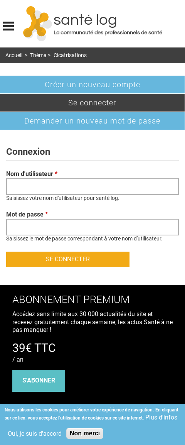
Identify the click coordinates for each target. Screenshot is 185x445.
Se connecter (105, 104)
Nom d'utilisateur (31, 174)
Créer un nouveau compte (92, 84)
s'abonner (38, 380)
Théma (38, 55)
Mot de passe (27, 214)
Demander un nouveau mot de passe (92, 120)
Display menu (8, 25)
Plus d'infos (161, 417)
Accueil (13, 55)
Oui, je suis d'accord (35, 433)
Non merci (85, 433)
